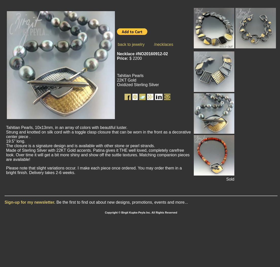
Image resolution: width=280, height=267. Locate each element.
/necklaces (163, 44)
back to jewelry (131, 44)
